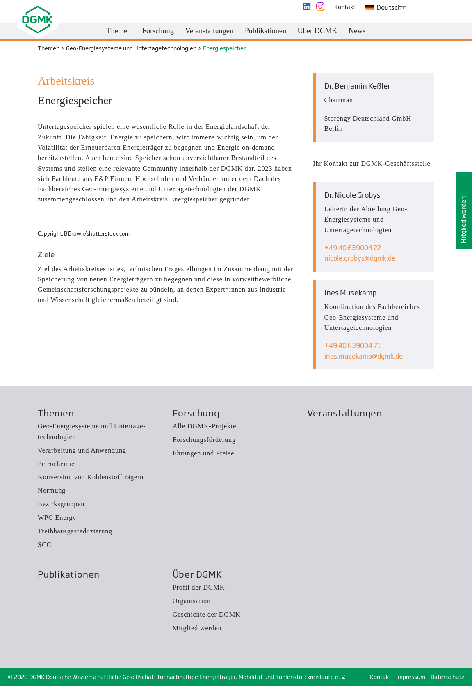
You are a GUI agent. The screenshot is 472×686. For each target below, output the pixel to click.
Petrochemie (56, 464)
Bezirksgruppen (61, 504)
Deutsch (383, 7)
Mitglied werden (463, 220)
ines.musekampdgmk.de (363, 356)
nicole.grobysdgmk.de (359, 258)
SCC (44, 545)
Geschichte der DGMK (207, 614)
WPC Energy (57, 517)
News (357, 31)
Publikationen (69, 574)
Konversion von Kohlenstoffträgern (91, 477)
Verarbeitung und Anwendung (82, 450)
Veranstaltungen (344, 412)
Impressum (410, 676)
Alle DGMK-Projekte (205, 426)
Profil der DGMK (199, 587)
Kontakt (380, 676)
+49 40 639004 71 (352, 345)
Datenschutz (447, 676)
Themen (56, 412)
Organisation (192, 601)
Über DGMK (197, 574)
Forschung (196, 412)
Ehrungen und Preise (204, 453)
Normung (52, 490)
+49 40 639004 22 (352, 248)
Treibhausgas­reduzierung (75, 531)
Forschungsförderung (204, 440)
